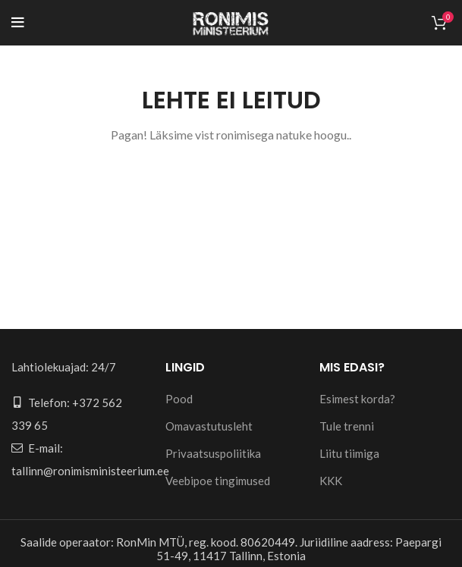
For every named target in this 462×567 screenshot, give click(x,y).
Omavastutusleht (209, 426)
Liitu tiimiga (349, 453)
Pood (179, 399)
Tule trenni (346, 426)
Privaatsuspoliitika (213, 453)
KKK (330, 480)
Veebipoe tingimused (217, 480)
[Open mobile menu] (18, 23)
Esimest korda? (357, 399)
